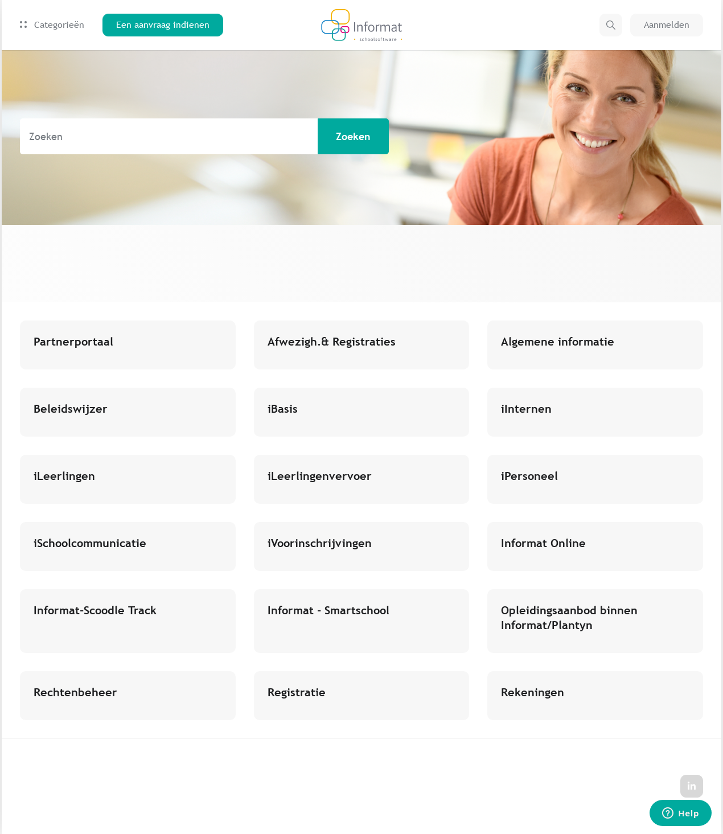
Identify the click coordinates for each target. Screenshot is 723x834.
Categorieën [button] (52, 24)
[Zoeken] (204, 136)
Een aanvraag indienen (162, 24)
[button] (610, 25)
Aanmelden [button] (666, 24)
